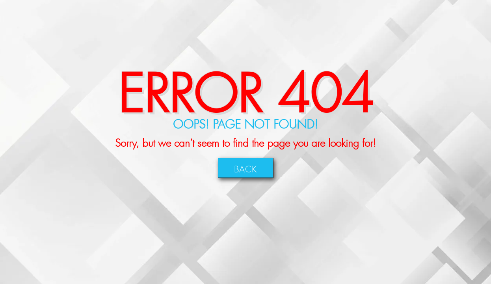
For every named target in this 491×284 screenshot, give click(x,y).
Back (245, 167)
